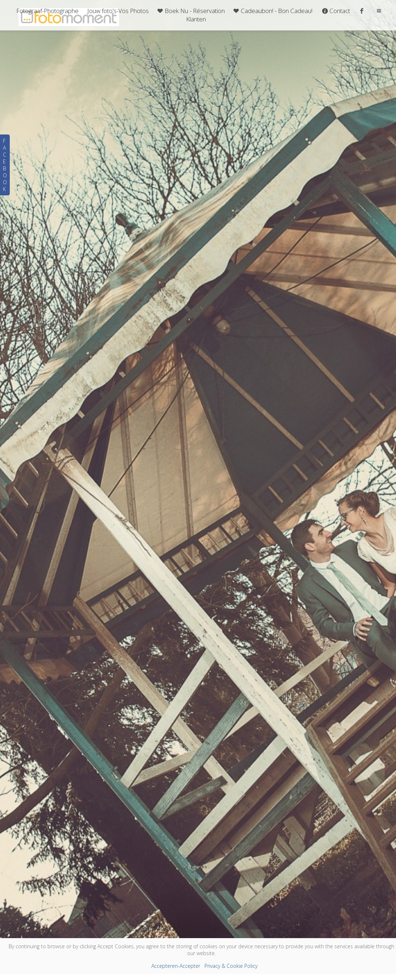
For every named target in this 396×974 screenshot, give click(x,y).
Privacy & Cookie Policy (231, 965)
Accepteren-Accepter (175, 965)
